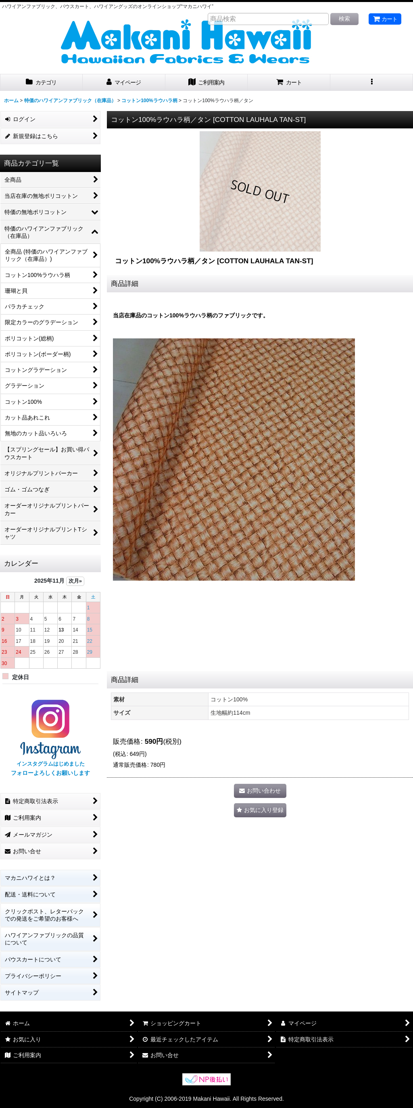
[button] (371, 82)
